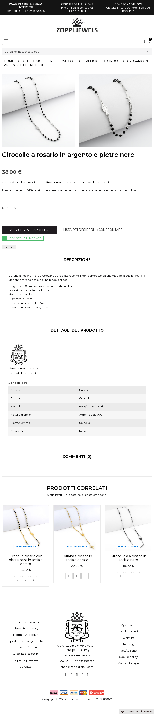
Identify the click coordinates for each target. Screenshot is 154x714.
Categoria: (9, 182)
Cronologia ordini (128, 631)
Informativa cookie (25, 634)
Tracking (128, 644)
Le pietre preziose (25, 660)
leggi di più (77, 11)
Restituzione (128, 650)
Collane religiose (28, 182)
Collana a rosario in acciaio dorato (77, 558)
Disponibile (16, 373)
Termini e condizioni (25, 622)
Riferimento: (52, 182)
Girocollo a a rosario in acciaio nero (128, 558)
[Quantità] (8, 214)
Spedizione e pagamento (25, 641)
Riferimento (16, 368)
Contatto (26, 666)
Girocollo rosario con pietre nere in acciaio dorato (26, 560)
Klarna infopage (128, 663)
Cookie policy (128, 657)
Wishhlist (128, 637)
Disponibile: (88, 182)
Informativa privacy (25, 628)
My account (128, 625)
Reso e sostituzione (26, 647)
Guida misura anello (26, 653)
